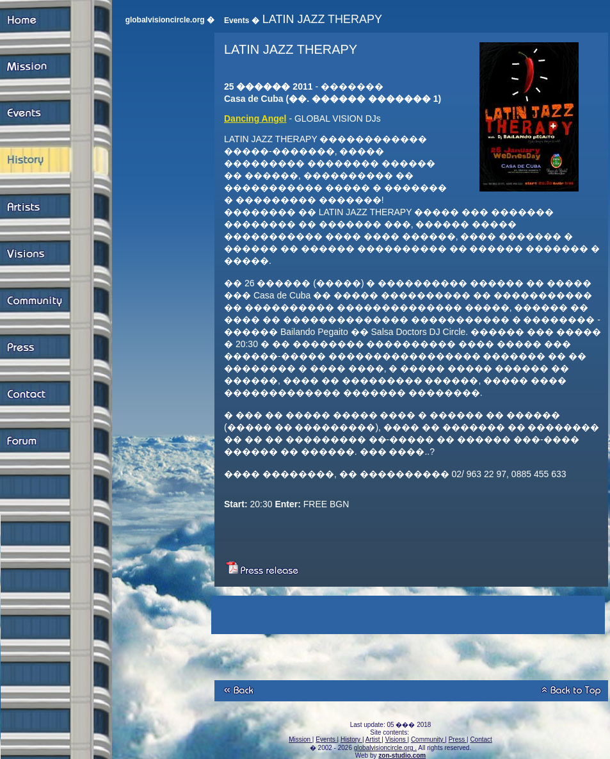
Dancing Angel (255, 118)
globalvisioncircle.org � (169, 19)
